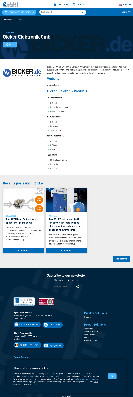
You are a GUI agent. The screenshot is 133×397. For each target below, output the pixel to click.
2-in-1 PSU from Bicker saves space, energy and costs (21, 221)
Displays (87, 317)
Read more (23, 250)
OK (112, 376)
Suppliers (10, 33)
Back (10, 44)
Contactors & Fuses (92, 331)
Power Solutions (95, 324)
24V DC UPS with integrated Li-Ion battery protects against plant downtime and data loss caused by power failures (65, 224)
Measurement (89, 334)
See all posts (121, 259)
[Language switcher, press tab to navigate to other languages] (125, 4)
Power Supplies (90, 340)
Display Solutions (95, 313)
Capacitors (88, 328)
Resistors (88, 337)
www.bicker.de (53, 85)
